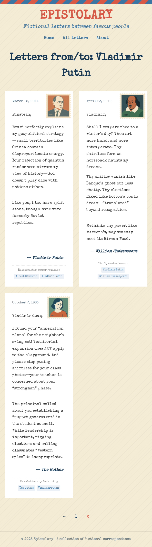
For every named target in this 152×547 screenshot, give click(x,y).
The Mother (26, 488)
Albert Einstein (26, 276)
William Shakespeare (113, 276)
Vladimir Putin (51, 276)
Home (49, 38)
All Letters (75, 38)
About (102, 38)
